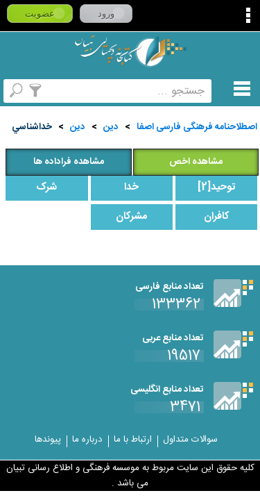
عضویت (40, 13)
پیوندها (48, 439)
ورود (106, 13)
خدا (131, 187)
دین (111, 127)
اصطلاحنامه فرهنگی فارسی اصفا (197, 127)
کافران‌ (216, 216)
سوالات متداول (190, 439)
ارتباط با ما (133, 439)
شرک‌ (46, 187)
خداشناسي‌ (32, 127)
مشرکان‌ (131, 216)
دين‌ (77, 127)
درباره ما (87, 439)
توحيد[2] (216, 187)
